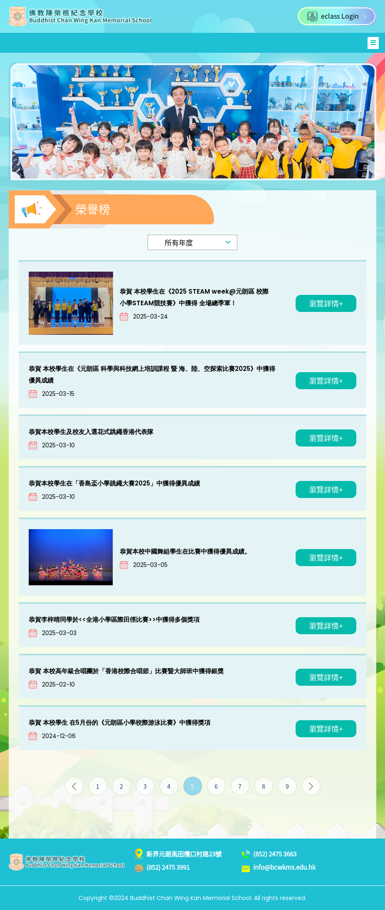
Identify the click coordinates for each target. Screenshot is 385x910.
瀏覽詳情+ (326, 303)
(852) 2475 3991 (168, 867)
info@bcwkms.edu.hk (284, 867)
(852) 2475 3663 (274, 853)
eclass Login (336, 16)
